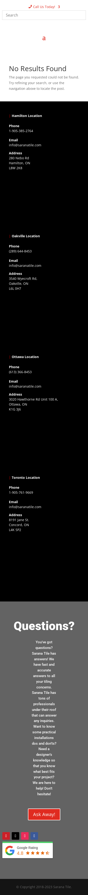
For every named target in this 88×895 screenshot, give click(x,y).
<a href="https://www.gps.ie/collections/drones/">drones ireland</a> (44, 321)
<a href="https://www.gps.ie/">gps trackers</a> (44, 201)
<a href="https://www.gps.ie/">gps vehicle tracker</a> (44, 563)
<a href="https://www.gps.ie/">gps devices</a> (44, 442)
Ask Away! (44, 814)
